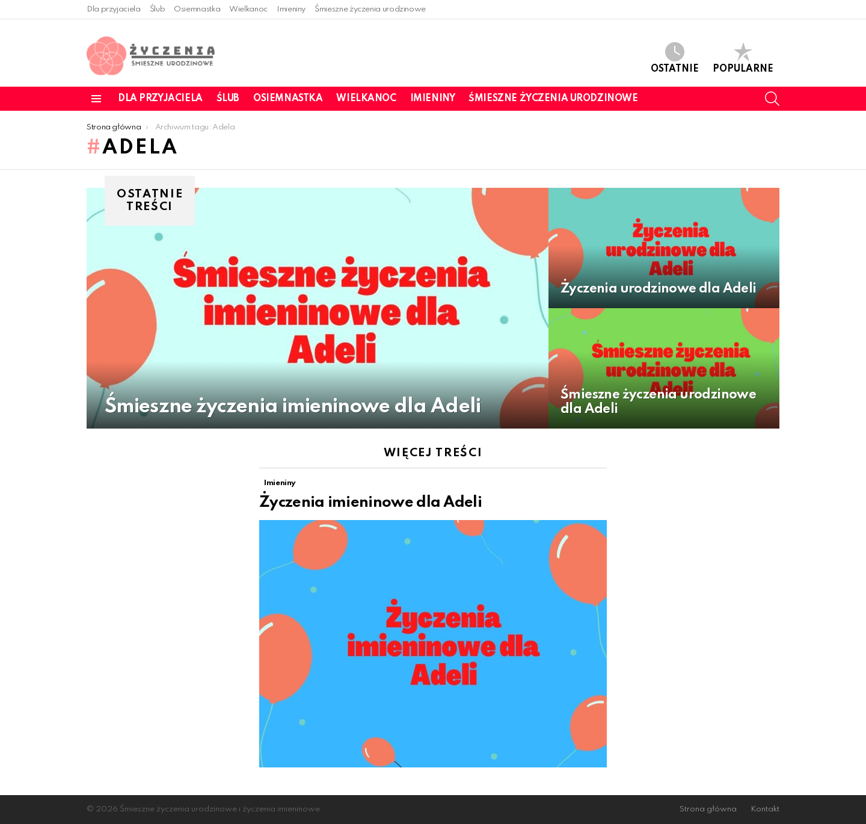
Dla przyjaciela (114, 9)
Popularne (743, 58)
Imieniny (291, 9)
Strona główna (708, 809)
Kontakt (765, 809)
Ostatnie (675, 58)
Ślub (157, 9)
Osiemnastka (197, 9)
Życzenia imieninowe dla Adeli (370, 502)
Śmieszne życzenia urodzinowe (370, 9)
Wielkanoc (248, 9)
